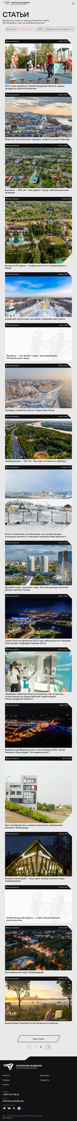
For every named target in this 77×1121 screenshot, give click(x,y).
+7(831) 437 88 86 (11, 1094)
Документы (8, 1117)
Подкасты (44, 1080)
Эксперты (44, 1075)
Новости (6, 1075)
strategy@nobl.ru (13, 1101)
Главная (6, 1080)
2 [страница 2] (40, 1047)
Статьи (6, 1084)
